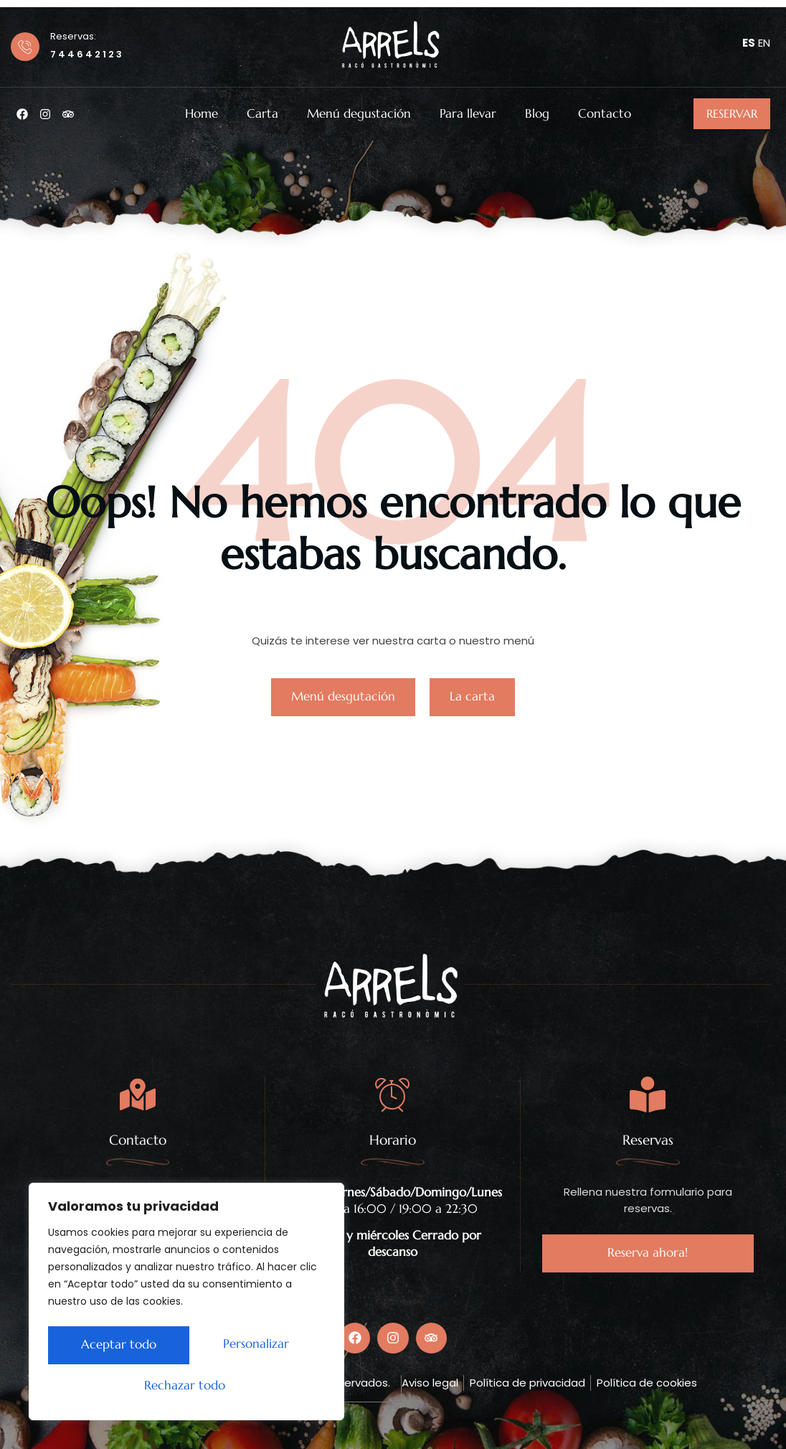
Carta (262, 114)
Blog (537, 114)
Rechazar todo (249, 1348)
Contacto (604, 114)
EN (764, 42)
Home (201, 114)
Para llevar (468, 114)
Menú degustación (359, 114)
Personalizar (110, 1348)
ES (748, 42)
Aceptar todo (186, 1386)
